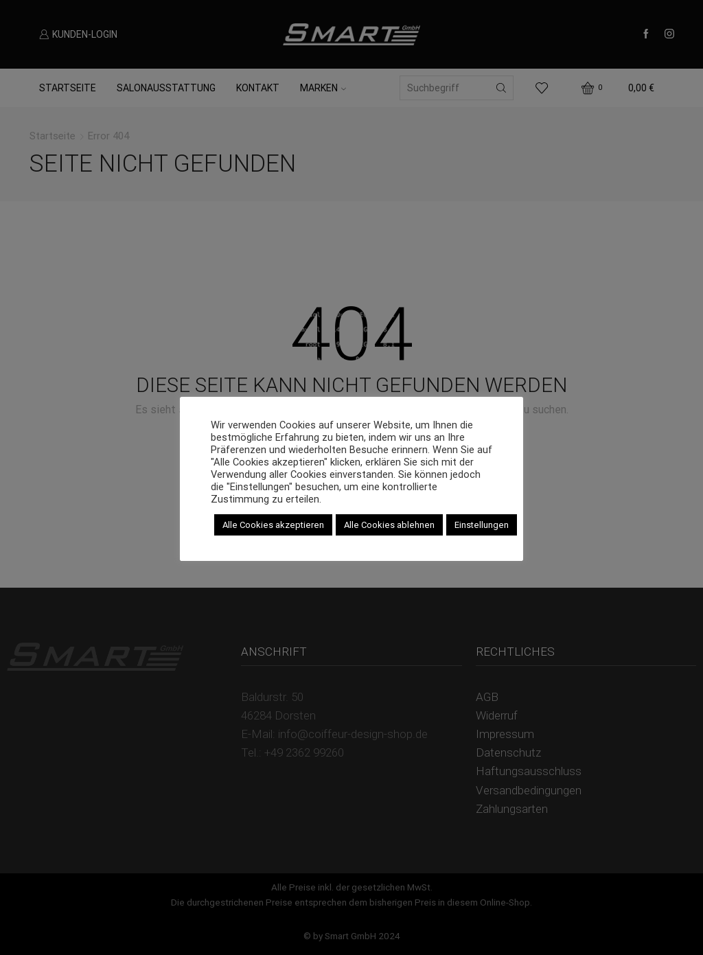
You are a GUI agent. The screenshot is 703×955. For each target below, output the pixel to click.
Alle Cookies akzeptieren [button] (273, 525)
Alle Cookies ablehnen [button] (389, 525)
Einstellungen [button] (481, 525)
